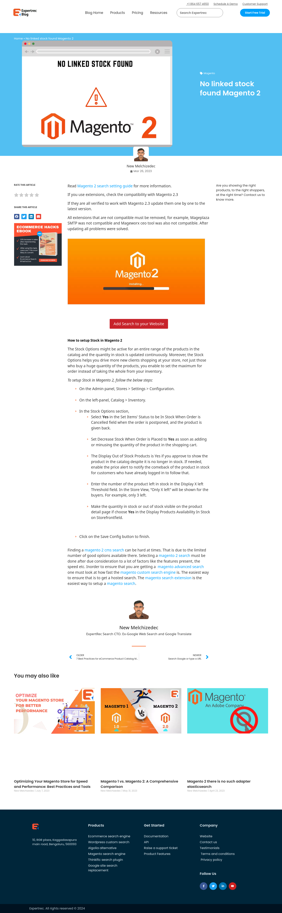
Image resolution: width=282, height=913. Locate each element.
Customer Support (255, 4)
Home (18, 38)
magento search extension (168, 577)
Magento (209, 73)
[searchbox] (196, 13)
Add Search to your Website (139, 323)
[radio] (16, 195)
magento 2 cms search (104, 550)
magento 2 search (174, 555)
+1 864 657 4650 (197, 4)
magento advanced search (181, 566)
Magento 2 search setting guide (105, 186)
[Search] (218, 13)
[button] (215, 13)
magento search (121, 583)
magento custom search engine (148, 572)
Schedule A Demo (225, 4)
